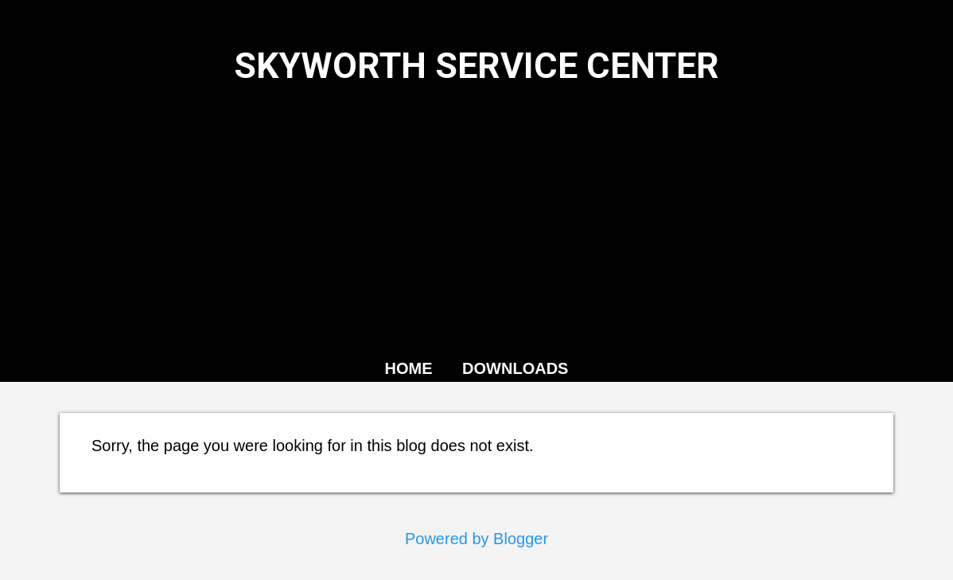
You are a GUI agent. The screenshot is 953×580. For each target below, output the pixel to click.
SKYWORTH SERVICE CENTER (476, 66)
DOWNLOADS (515, 368)
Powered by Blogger (476, 538)
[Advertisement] (476, 218)
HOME (409, 368)
